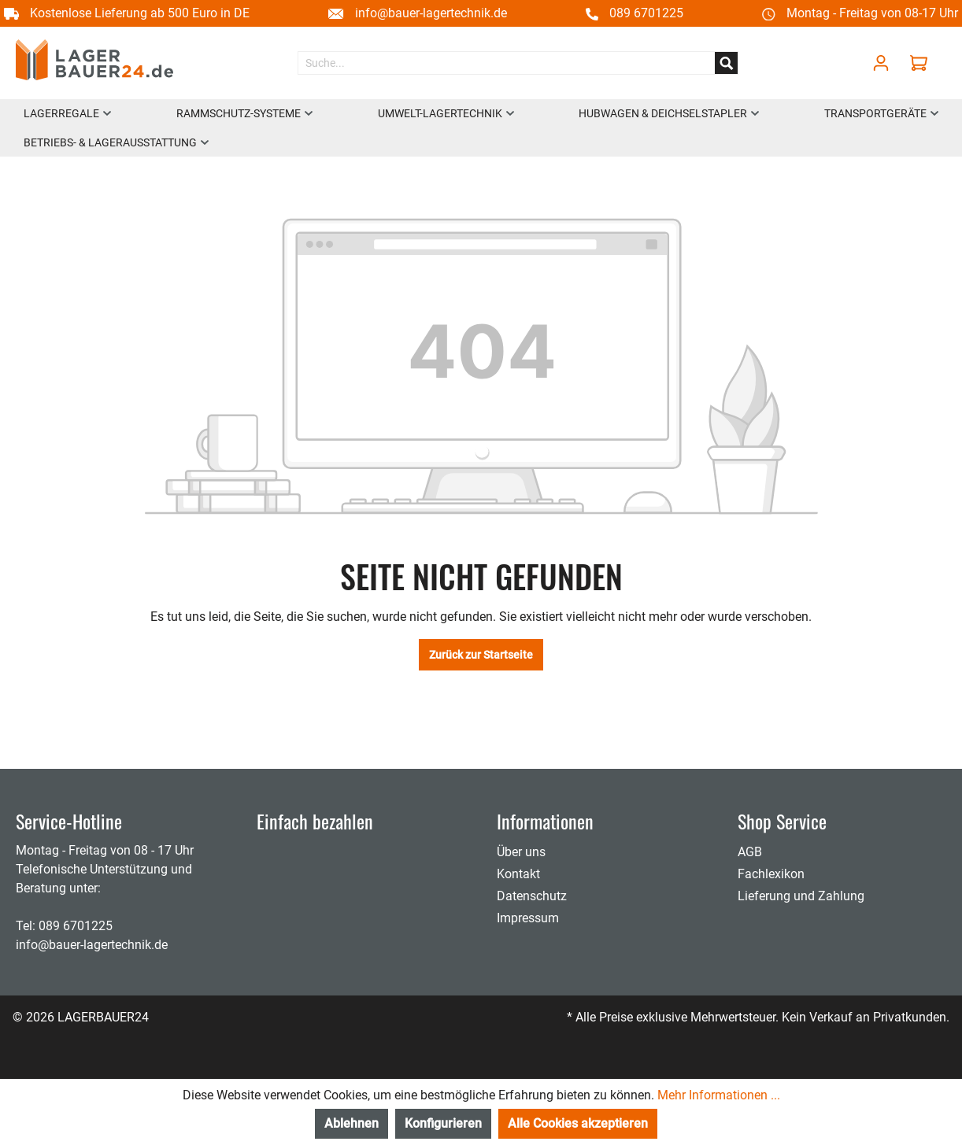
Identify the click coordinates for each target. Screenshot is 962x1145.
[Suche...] (507, 63)
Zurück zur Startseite (481, 654)
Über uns (521, 851)
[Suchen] (726, 63)
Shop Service (782, 821)
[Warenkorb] (923, 63)
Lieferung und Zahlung (801, 895)
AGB (750, 851)
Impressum (528, 917)
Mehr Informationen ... (718, 1095)
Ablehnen (351, 1123)
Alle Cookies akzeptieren (578, 1123)
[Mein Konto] (881, 63)
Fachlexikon (771, 873)
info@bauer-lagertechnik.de (431, 13)
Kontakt (518, 873)
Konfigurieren (443, 1123)
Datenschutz (532, 895)
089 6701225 (646, 13)
